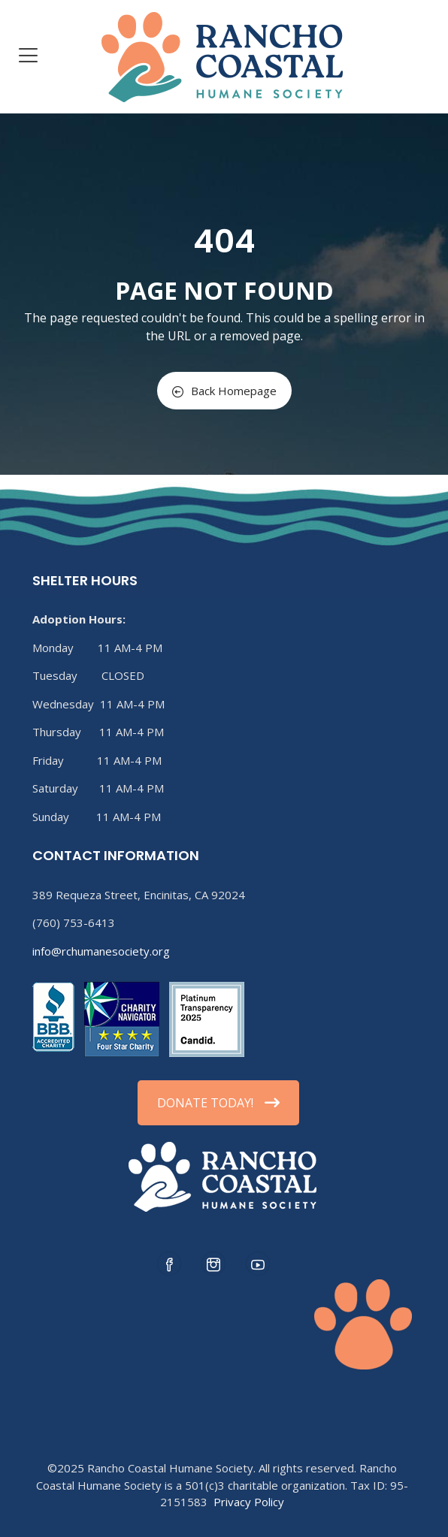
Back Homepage (224, 390)
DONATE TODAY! (218, 1103)
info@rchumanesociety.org (101, 951)
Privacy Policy (248, 1501)
